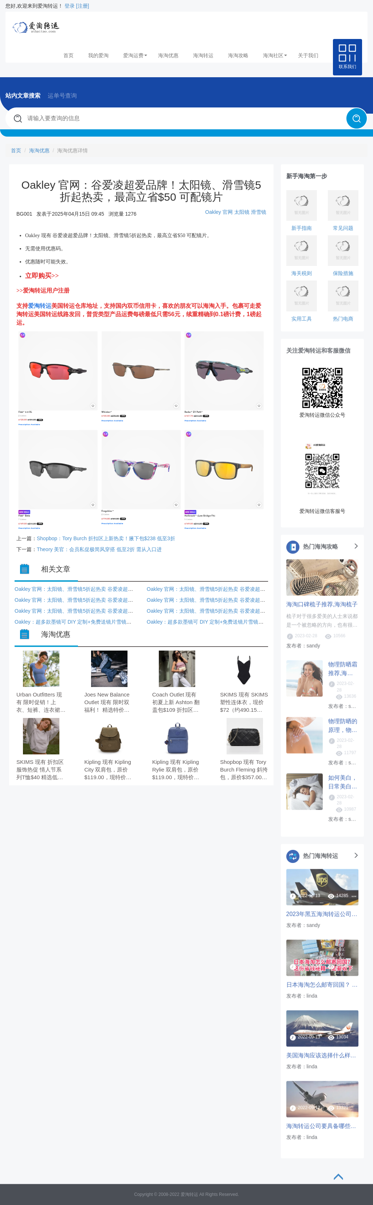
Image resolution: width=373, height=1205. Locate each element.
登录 (69, 6)
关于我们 (308, 55)
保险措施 (343, 273)
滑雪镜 (258, 212)
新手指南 (301, 228)
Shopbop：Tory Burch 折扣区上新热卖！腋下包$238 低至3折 (106, 538)
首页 (68, 55)
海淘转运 (203, 55)
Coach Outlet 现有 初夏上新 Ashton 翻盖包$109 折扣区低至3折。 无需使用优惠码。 (176, 702)
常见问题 (343, 228)
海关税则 (301, 273)
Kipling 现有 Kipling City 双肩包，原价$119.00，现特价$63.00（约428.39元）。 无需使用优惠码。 (107, 770)
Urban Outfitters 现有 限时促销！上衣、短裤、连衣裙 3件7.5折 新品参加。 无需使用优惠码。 (40, 702)
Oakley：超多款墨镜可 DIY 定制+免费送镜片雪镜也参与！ (81, 622)
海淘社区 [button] (275, 55)
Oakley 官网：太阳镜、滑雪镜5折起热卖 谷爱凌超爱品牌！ (81, 589)
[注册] (82, 6)
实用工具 (301, 319)
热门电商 (343, 319)
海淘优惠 (168, 55)
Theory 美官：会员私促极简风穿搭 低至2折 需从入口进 (99, 549)
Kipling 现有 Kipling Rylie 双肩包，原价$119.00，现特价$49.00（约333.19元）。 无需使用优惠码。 (175, 770)
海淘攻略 (238, 55)
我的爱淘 (98, 55)
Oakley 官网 (218, 212)
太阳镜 (242, 212)
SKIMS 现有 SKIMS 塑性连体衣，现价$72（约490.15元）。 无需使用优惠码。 (244, 702)
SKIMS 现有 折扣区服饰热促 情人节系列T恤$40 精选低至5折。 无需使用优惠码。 (40, 770)
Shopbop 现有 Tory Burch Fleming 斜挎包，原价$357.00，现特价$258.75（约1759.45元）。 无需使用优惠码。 (244, 770)
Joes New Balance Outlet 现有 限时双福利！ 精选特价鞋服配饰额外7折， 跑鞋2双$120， (108, 702)
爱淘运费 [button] (135, 55)
